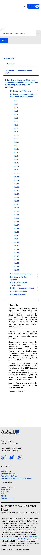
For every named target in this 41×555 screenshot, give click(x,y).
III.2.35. (16, 218)
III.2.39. (16, 232)
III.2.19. (16, 163)
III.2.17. (16, 156)
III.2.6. (16, 118)
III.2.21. (16, 170)
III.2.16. (16, 153)
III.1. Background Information (21, 91)
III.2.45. (16, 253)
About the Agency (8, 487)
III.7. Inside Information (18, 291)
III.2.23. (16, 177)
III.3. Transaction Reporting (20, 274)
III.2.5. (16, 114)
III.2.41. (16, 239)
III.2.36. (16, 222)
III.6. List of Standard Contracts (22, 288)
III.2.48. (16, 263)
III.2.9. (16, 128)
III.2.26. (16, 187)
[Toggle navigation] (2, 22)
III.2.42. (16, 242)
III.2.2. (16, 104)
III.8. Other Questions (18, 294)
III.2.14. (16, 146)
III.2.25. (16, 184)
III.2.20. (16, 166)
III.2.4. (16, 111)
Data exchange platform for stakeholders (17, 478)
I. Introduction (10, 64)
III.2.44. (16, 249)
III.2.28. (16, 194)
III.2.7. (16, 121)
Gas (2, 494)
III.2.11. (16, 135)
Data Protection (7, 498)
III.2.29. (16, 197)
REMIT (3, 496)
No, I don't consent (22, 549)
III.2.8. (16, 125)
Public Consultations (9, 476)
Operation (37, 71)
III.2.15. (16, 149)
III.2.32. (16, 208)
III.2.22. (16, 173)
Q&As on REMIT (9, 58)
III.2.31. (16, 204)
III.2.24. (16, 180)
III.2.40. (16, 235)
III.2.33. (16, 211)
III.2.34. (16, 215)
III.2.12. (16, 139)
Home (2, 29)
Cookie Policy (23, 539)
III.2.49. (16, 266)
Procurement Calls (8, 474)
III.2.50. (16, 270)
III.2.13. (16, 142)
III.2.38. (16, 229)
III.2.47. (16, 260)
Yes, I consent (7, 549)
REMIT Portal (6, 471)
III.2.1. (16, 101)
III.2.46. (16, 256)
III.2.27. (16, 190)
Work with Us (6, 489)
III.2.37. (16, 225)
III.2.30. (16, 201)
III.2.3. (16, 108)
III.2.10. (16, 132)
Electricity (5, 492)
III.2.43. (16, 246)
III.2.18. (16, 159)
